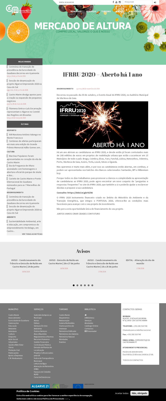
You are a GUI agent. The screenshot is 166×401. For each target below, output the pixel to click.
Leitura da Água (40, 363)
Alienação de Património (44, 366)
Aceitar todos (122, 393)
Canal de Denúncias (42, 377)
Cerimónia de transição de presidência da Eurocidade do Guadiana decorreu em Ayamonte (23, 70)
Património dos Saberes (68, 334)
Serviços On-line (40, 326)
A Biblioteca (89, 318)
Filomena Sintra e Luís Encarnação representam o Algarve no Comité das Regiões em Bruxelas (24, 111)
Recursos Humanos (42, 339)
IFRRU (36, 369)
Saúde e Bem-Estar (15, 345)
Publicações (13, 353)
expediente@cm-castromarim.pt (136, 341)
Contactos (152, 11)
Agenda (120, 11)
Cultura (11, 334)
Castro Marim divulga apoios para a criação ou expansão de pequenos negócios (24, 97)
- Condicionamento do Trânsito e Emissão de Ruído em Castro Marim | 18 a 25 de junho (102, 263)
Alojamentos (64, 318)
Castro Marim (13, 315)
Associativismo (14, 318)
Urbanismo (13, 342)
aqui (66, 398)
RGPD (36, 374)
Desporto (12, 337)
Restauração (64, 320)
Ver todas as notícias (32, 234)
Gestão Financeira (41, 342)
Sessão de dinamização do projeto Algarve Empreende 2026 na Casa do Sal (24, 84)
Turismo (106, 11)
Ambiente (12, 329)
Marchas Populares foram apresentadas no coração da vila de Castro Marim (24, 159)
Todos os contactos (133, 360)
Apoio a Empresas (15, 355)
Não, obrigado (139, 393)
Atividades (63, 339)
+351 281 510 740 (140, 326)
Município (76, 11)
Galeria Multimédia (66, 323)
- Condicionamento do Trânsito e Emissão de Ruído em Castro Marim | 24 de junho (26, 263)
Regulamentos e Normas (43, 337)
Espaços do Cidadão (42, 372)
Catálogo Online (91, 326)
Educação (12, 326)
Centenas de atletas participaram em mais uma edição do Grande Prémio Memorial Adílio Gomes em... (24, 144)
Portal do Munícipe (66, 2)
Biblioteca (135, 11)
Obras (10, 347)
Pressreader (91, 331)
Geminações (13, 323)
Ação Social (13, 339)
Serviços (91, 11)
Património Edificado (67, 331)
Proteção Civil (14, 350)
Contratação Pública (42, 345)
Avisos (36, 320)
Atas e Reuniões (40, 334)
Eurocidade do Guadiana (18, 320)
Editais (36, 323)
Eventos (62, 342)
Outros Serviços (40, 331)
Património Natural (67, 337)
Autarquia (12, 331)
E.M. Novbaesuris (15, 358)
